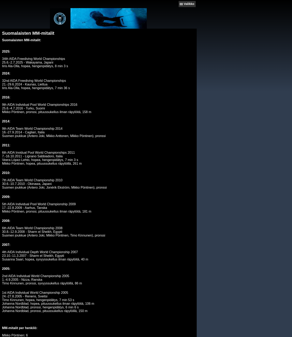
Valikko (189, 3)
